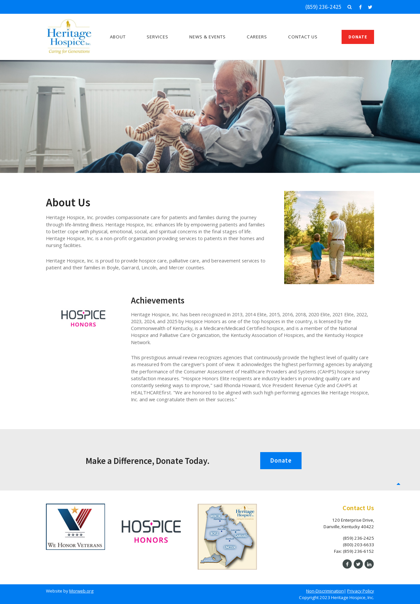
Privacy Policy (360, 591)
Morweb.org (81, 591)
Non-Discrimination (325, 591)
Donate (357, 37)
